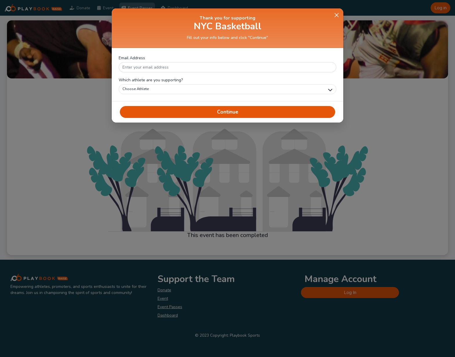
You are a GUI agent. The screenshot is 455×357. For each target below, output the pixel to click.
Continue (227, 111)
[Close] (336, 15)
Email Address (132, 58)
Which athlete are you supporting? (151, 80)
